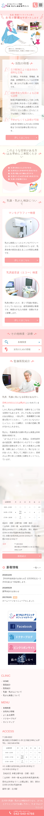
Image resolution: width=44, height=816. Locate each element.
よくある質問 (8, 715)
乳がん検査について (11, 695)
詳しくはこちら (22, 137)
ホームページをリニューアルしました (18, 601)
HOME (6, 681)
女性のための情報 (22, 349)
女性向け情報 (8, 711)
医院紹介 (22, 556)
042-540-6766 (13, 743)
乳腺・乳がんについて (12, 692)
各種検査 (22, 342)
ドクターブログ (9, 719)
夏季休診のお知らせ (10, 591)
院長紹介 (7, 688)
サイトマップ (8, 722)
